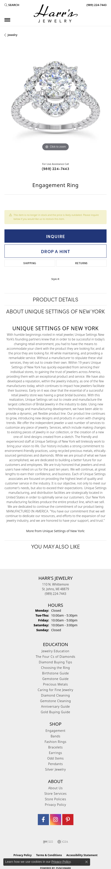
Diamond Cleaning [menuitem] (55, 695)
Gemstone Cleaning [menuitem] (55, 701)
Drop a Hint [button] (55, 251)
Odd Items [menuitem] (55, 758)
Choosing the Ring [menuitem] (55, 668)
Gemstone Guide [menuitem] (55, 679)
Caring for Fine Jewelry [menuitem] (55, 690)
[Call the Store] (55, 594)
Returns (81, 263)
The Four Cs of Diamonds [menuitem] (55, 656)
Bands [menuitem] (56, 736)
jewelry (12, 35)
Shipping (29, 263)
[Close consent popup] (86, 862)
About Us (55, 788)
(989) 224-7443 (55, 168)
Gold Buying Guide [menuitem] (55, 712)
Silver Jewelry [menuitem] (55, 769)
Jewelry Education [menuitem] (55, 651)
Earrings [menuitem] (55, 753)
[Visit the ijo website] (48, 841)
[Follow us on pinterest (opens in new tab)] (67, 819)
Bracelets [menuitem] (55, 747)
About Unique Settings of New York (55, 311)
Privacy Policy (55, 805)
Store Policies (55, 799)
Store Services (55, 793)
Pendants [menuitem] (55, 764)
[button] (11, 5)
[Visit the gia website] (62, 841)
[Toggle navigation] (7, 20)
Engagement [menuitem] (55, 730)
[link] (96, 5)
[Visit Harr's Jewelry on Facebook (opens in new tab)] (43, 819)
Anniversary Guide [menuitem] (55, 706)
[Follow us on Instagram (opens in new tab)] (55, 819)
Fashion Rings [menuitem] (55, 742)
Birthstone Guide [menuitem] (55, 673)
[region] (55, 101)
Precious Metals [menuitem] (55, 684)
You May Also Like (55, 546)
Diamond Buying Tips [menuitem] (55, 662)
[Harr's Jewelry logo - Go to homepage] (55, 13)
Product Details (55, 299)
